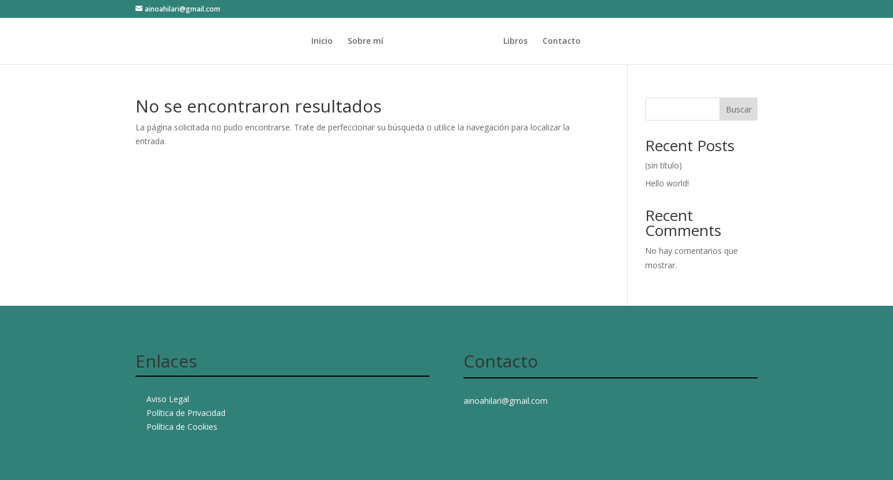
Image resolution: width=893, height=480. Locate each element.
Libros (537, 41)
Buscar (739, 109)
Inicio (300, 41)
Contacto (583, 41)
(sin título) (663, 165)
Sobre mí (343, 41)
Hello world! (667, 183)
